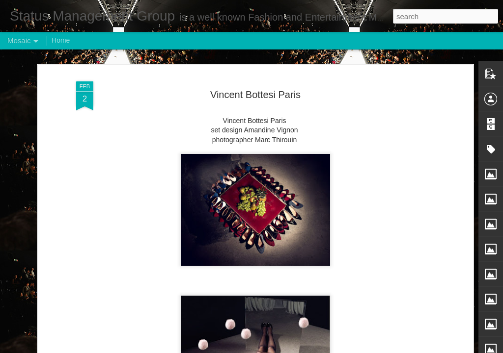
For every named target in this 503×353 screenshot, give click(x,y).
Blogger (282, 348)
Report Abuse (311, 348)
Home (61, 40)
